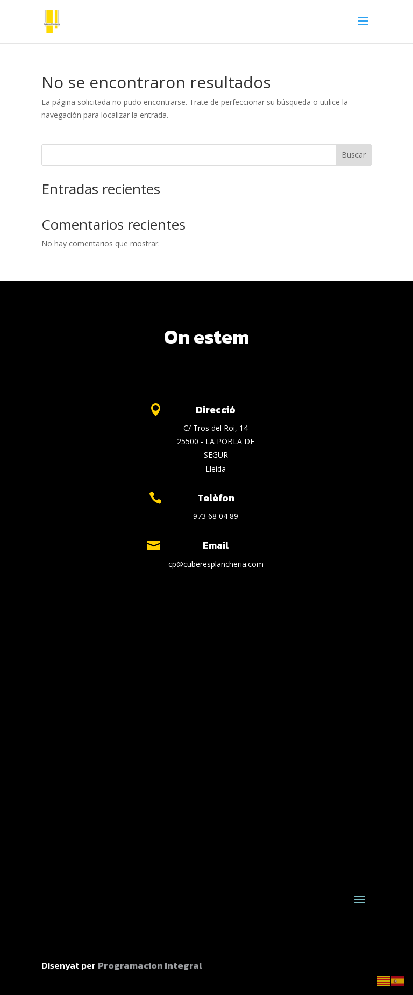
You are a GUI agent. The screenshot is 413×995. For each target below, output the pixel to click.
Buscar (353, 155)
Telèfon (215, 498)
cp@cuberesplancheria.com (216, 564)
